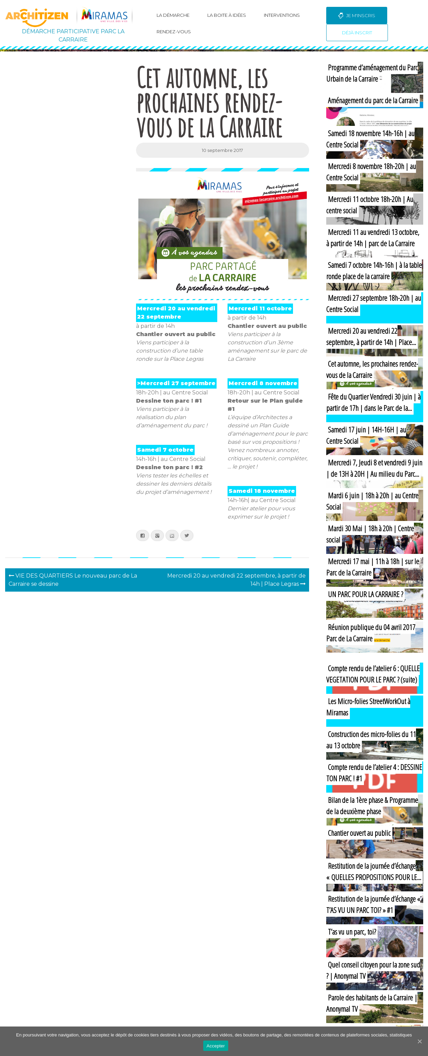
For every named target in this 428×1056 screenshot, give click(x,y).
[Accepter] (419, 1041)
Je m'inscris (356, 15)
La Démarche (173, 15)
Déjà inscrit (357, 32)
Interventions (282, 15)
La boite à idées (226, 15)
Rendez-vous (174, 31)
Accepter (216, 1045)
